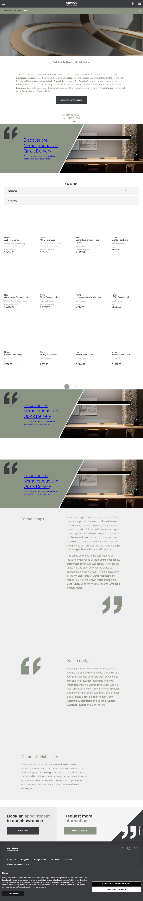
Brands (17, 11)
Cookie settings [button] (13, 893)
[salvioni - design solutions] (72, 4)
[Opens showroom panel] (132, 4)
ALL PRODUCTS (71, 118)
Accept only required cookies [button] (116, 884)
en (24, 864)
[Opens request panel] (139, 4)
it (28, 864)
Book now (23, 831)
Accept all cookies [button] (116, 889)
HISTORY (71, 121)
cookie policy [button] (81, 880)
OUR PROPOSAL (71, 115)
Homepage (7, 11)
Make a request (80, 831)
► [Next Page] (77, 387)
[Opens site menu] (4, 4)
